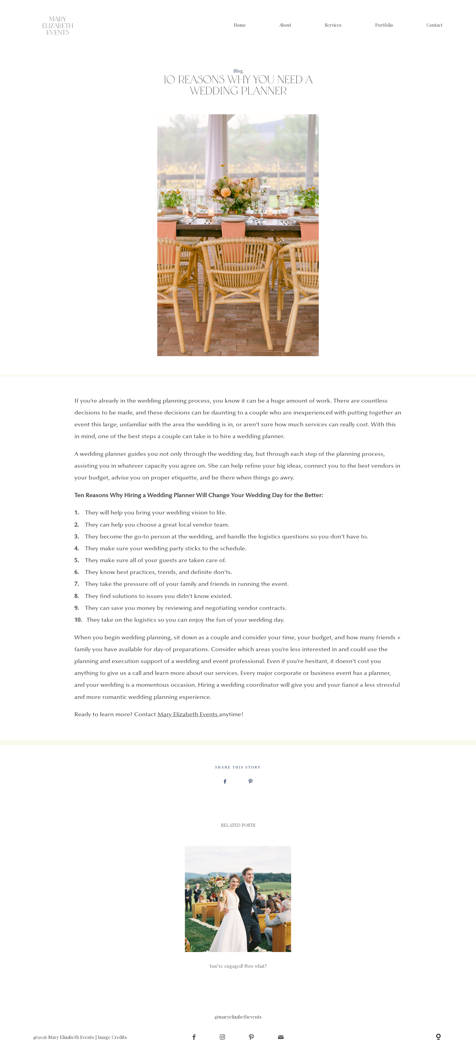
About (285, 25)
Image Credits (112, 1037)
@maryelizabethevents (238, 1016)
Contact (435, 25)
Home (240, 25)
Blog (238, 71)
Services (333, 25)
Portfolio (384, 25)
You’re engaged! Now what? (238, 907)
